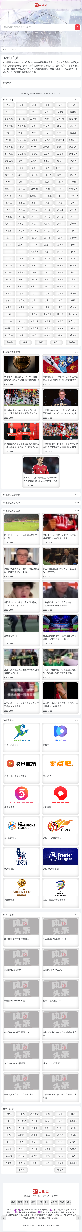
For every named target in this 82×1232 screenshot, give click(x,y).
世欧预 (60, 112)
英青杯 (60, 223)
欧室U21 (9, 189)
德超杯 (73, 265)
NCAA (8, 1114)
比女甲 (60, 314)
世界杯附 (73, 119)
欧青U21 (73, 168)
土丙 (9, 1128)
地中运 (21, 203)
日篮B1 (73, 1121)
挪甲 (25, 342)
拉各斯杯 (47, 161)
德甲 (47, 105)
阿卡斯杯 (21, 147)
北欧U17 (60, 182)
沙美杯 (21, 161)
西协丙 (21, 1114)
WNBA (9, 112)
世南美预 (8, 119)
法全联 (60, 272)
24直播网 (39, 1225)
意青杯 (60, 244)
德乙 (34, 258)
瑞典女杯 (8, 335)
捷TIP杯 (34, 189)
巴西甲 (21, 1128)
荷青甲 (21, 307)
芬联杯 (10, 342)
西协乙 (21, 251)
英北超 (47, 210)
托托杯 (21, 168)
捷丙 (9, 1135)
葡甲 (9, 286)
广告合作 (36, 1196)
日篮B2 (73, 1163)
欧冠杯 (9, 168)
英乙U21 (9, 223)
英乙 (9, 210)
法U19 (34, 279)
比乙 (60, 307)
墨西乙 (21, 1170)
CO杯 (47, 189)
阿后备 (21, 1156)
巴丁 (60, 1149)
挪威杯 (72, 342)
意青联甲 (73, 237)
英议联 (21, 210)
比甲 (47, 307)
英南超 (60, 210)
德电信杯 (21, 272)
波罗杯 (73, 175)
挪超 (60, 335)
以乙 (47, 1163)
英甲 (73, 203)
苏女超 (21, 300)
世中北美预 (35, 119)
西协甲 (34, 1128)
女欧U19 (47, 175)
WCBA (73, 1149)
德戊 (47, 1114)
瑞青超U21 (73, 321)
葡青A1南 (21, 286)
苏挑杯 (47, 300)
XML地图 (26, 1196)
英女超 (21, 216)
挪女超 (57, 342)
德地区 (47, 258)
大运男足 (8, 147)
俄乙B (60, 1156)
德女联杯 (8, 272)
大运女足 (60, 140)
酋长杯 (60, 175)
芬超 (73, 328)
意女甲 (47, 237)
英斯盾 (21, 230)
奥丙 (22, 1142)
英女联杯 (47, 230)
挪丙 (60, 1142)
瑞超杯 (60, 328)
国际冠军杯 (48, 147)
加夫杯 (73, 126)
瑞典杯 (47, 328)
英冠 (60, 203)
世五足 (73, 133)
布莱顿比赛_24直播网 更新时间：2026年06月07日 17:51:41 (41, 94)
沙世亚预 (8, 161)
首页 (5, 49)
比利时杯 (73, 314)
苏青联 (73, 293)
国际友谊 (8, 154)
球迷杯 (21, 133)
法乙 (47, 272)
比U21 (22, 314)
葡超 (73, 279)
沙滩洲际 (34, 161)
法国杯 (21, 279)
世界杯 (47, 112)
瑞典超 (21, 321)
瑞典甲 (47, 321)
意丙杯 (21, 244)
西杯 (73, 251)
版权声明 (55, 1196)
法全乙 (73, 272)
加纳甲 (60, 1128)
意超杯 (47, 244)
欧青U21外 (60, 168)
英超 (9, 105)
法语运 (34, 140)
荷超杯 (73, 307)
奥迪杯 (21, 196)
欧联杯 (60, 161)
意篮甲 (47, 1149)
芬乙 (34, 335)
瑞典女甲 (34, 328)
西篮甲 (73, 1142)
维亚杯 (9, 244)
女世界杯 (47, 126)
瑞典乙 (60, 321)
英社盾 (9, 230)
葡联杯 (9, 293)
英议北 (73, 210)
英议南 (34, 210)
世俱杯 (34, 126)
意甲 (34, 105)
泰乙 (47, 1142)
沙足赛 (60, 154)
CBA (22, 112)
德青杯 (60, 265)
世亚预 (73, 112)
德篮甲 (9, 1149)
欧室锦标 (34, 182)
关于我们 (45, 1196)
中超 (73, 105)
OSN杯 (34, 147)
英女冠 (60, 216)
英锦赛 (73, 223)
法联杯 (47, 279)
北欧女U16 (35, 196)
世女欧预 (47, 196)
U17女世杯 (60, 133)
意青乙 (60, 1170)
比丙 (9, 314)
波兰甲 (34, 1149)
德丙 (60, 258)
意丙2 (34, 237)
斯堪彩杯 (73, 189)
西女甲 (60, 251)
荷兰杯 (34, 307)
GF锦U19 (73, 196)
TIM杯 (34, 244)
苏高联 (60, 293)
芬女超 (73, 335)
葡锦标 (73, 1128)
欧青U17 (22, 175)
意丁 (60, 1114)
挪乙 (41, 342)
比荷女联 (47, 314)
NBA (34, 112)
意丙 (22, 237)
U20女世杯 (35, 133)
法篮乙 (47, 1128)
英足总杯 (21, 223)
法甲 (60, 105)
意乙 (9, 237)
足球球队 (13, 49)
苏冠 (22, 293)
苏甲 (47, 293)
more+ (77, 100)
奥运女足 (8, 126)
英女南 (47, 216)
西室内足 (34, 251)
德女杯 (47, 265)
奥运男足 (21, 126)
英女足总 (34, 230)
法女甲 (9, 279)
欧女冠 (34, 175)
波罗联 (21, 189)
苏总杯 (9, 300)
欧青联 (9, 203)
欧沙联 (34, 154)
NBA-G (8, 1156)
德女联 (9, 265)
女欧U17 (22, 182)
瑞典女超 (21, 328)
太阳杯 (34, 203)
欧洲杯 (73, 161)
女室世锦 (73, 147)
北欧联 (60, 189)
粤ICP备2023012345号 (51, 1225)
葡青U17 (34, 286)
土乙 (9, 1142)
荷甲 (73, 300)
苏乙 (34, 293)
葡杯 (47, 286)
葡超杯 (60, 286)
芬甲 (22, 335)
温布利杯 (8, 196)
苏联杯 (34, 300)
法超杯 (60, 279)
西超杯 (47, 251)
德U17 (73, 258)
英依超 (9, 216)
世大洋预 (60, 119)
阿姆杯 (9, 182)
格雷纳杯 (60, 147)
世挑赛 (47, 140)
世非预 (21, 119)
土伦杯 (60, 126)
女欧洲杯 (47, 168)
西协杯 (9, 258)
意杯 (60, 237)
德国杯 (34, 265)
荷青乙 (9, 307)
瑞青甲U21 (9, 328)
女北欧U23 (47, 182)
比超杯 (9, 321)
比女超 (34, 314)
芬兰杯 (47, 335)
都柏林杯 (60, 196)
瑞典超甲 (34, 321)
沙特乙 (21, 1149)
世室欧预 (21, 154)
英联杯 (34, 223)
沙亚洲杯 (47, 154)
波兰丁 (34, 1121)
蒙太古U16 (73, 140)
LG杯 (8, 140)
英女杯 (60, 230)
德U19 (22, 265)
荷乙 (60, 300)
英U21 (73, 216)
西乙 (9, 251)
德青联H (21, 1135)
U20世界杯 (9, 133)
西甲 (22, 105)
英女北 (34, 216)
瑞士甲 (34, 1135)
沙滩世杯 (73, 154)
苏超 (73, 286)
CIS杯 (73, 182)
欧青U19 (9, 175)
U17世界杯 (47, 133)
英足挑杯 (47, 223)
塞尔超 (34, 1156)
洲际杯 (47, 119)
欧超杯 (34, 168)
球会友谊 (21, 140)
